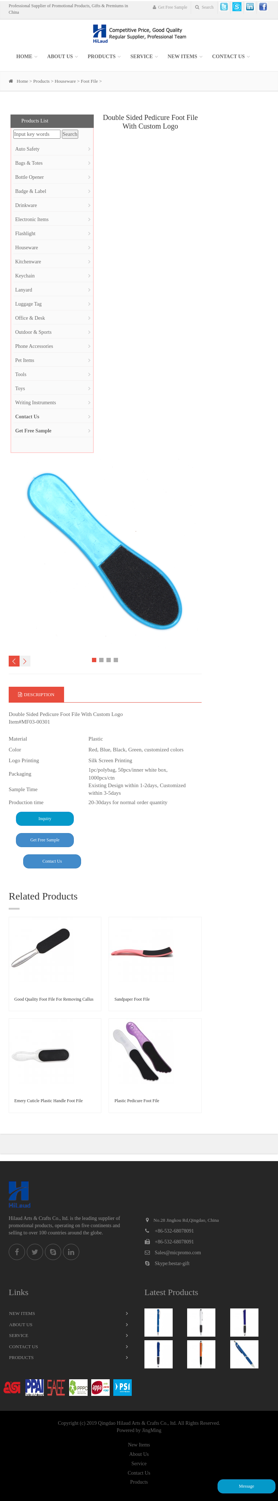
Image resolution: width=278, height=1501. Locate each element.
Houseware (65, 81)
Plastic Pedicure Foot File (136, 1100)
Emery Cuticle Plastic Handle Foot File (48, 1100)
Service (18, 1335)
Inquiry (44, 818)
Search (204, 7)
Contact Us (228, 56)
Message (246, 1486)
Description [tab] (36, 694)
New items (182, 56)
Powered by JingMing (139, 1430)
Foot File (89, 81)
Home (24, 56)
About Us (60, 56)
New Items (22, 1313)
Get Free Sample (170, 7)
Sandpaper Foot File (131, 999)
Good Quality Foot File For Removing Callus (54, 999)
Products (101, 56)
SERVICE (141, 56)
